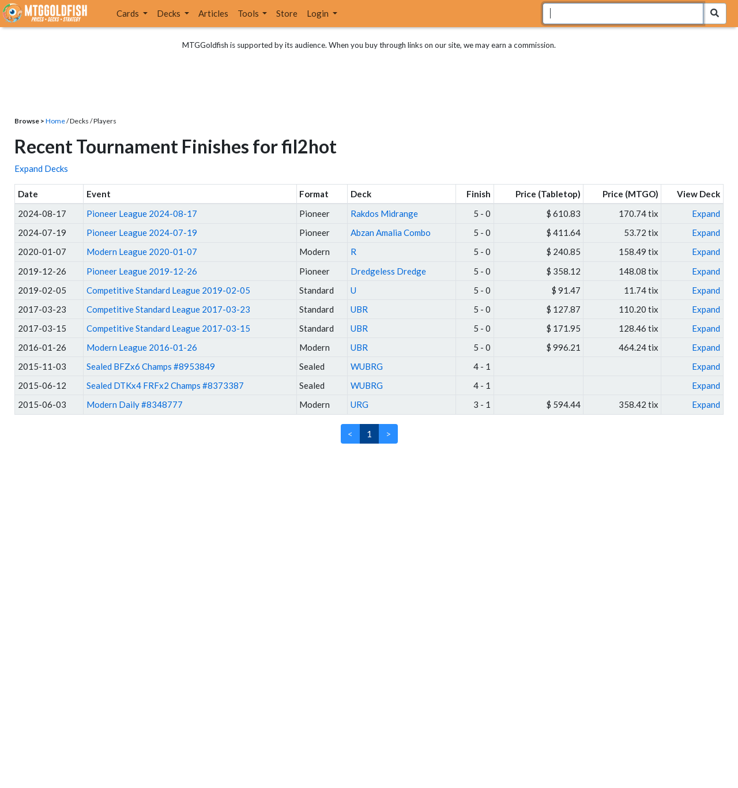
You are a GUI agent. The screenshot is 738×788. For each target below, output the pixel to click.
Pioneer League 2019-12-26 (141, 271)
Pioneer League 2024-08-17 (141, 213)
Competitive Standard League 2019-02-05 (168, 290)
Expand (706, 213)
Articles (213, 13)
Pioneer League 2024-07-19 (141, 232)
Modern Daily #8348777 (134, 404)
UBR (359, 309)
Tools (249, 13)
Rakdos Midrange (384, 213)
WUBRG (367, 366)
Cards (128, 13)
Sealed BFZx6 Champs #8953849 (150, 366)
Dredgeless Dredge (388, 271)
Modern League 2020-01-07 (141, 251)
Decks (169, 13)
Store (287, 13)
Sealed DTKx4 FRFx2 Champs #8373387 (165, 385)
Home (55, 121)
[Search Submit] (714, 13)
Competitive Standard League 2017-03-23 (168, 309)
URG (359, 404)
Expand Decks (41, 168)
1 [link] (369, 434)
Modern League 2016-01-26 (141, 347)
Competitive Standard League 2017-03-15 (168, 328)
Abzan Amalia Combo (391, 232)
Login (318, 13)
